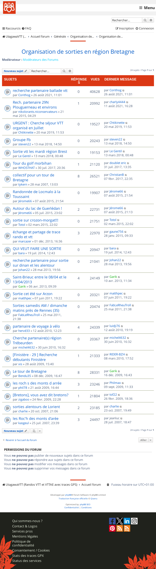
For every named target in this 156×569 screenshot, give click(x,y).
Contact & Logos (24, 526)
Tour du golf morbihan (32, 163)
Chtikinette (25, 132)
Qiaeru (94, 498)
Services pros (22, 531)
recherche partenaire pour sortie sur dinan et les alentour (40, 263)
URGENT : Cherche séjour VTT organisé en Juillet (38, 125)
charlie (23, 411)
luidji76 (114, 326)
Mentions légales (25, 536)
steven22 (24, 144)
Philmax (115, 383)
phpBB (68, 495)
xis (20, 364)
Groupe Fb (22, 139)
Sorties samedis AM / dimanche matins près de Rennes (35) (40, 308)
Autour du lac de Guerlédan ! (37, 208)
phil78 (22, 387)
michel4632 (26, 347)
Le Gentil (24, 156)
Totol (21, 225)
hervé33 (24, 331)
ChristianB (116, 175)
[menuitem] (26, 28)
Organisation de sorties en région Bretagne (78, 51)
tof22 (113, 394)
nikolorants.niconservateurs (37, 112)
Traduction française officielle (73, 498)
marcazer (24, 241)
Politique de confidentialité (23, 543)
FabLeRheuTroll (29, 315)
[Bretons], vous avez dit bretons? (40, 394)
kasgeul (23, 423)
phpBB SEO (85, 504)
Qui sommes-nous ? (27, 521)
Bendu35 (24, 376)
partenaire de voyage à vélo (36, 326)
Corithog (24, 95)
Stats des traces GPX (28, 556)
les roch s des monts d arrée (37, 383)
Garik (22, 286)
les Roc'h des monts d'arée (35, 418)
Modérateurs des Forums (40, 60)
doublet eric (117, 163)
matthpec (24, 298)
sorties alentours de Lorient (36, 406)
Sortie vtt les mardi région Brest (40, 151)
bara (21, 253)
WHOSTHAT (26, 168)
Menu (149, 8)
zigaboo (23, 399)
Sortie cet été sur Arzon (32, 293)
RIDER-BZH (117, 354)
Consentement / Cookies (31, 550)
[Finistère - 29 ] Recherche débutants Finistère (35, 357)
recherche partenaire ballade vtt (40, 90)
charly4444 (117, 102)
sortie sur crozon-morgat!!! (35, 220)
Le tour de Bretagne (30, 371)
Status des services (26, 561)
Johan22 (24, 270)
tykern (22, 184)
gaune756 (116, 231)
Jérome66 (25, 201)
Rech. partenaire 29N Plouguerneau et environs (35, 105)
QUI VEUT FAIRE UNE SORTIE (37, 248)
